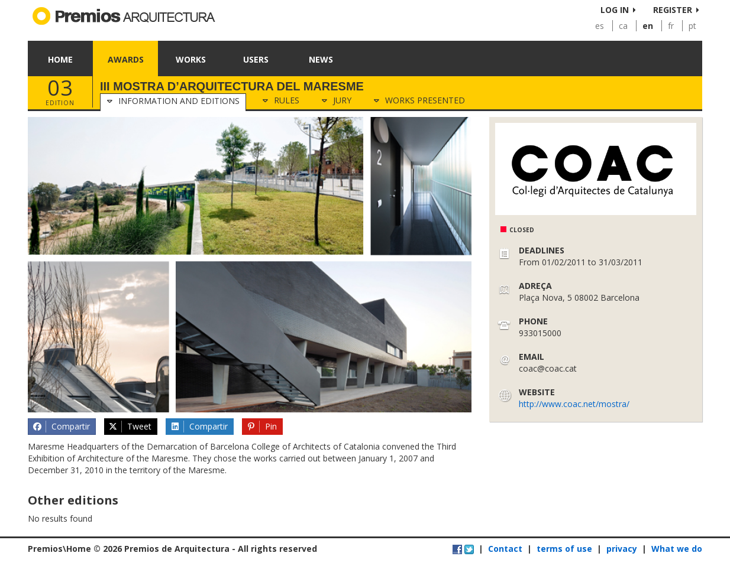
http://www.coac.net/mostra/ (574, 403)
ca (623, 25)
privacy (621, 548)
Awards (126, 59)
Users (256, 59)
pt (692, 25)
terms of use (564, 548)
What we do (676, 548)
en (647, 25)
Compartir (61, 426)
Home (60, 59)
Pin (261, 426)
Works (191, 59)
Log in (614, 9)
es (599, 25)
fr (671, 25)
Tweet (130, 426)
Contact (505, 548)
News (321, 59)
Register (672, 9)
